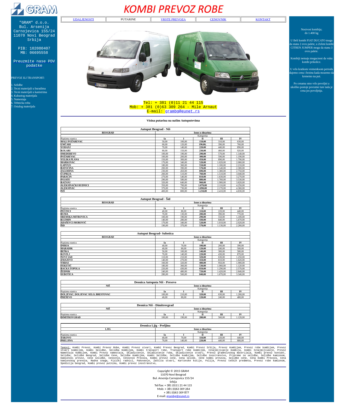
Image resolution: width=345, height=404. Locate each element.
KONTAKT (263, 19)
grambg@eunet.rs (182, 111)
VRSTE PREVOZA (173, 19)
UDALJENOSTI (83, 19)
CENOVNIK (218, 19)
